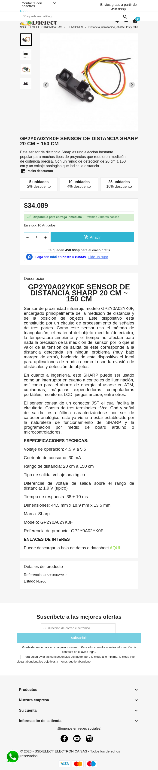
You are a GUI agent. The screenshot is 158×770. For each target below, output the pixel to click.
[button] (26, 39)
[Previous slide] (46, 85)
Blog (23, 11)
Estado (29, 581)
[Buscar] (75, 16)
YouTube (77, 738)
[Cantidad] (36, 237)
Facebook (64, 738)
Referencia (33, 575)
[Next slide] (132, 85)
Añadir (92, 237)
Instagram (89, 738)
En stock (30, 225)
